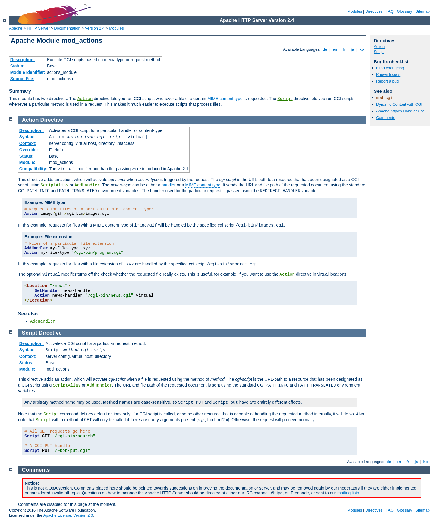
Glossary (404, 11)
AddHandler (87, 185)
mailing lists (348, 492)
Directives (373, 11)
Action (85, 98)
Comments (385, 117)
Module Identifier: (28, 72)
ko (361, 49)
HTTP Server (38, 28)
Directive (51, 120)
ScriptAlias (54, 185)
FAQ (390, 11)
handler (169, 185)
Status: (17, 66)
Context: (27, 143)
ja (352, 49)
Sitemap (422, 11)
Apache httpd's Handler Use (400, 111)
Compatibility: (33, 168)
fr (344, 49)
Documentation (67, 28)
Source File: (22, 78)
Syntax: (27, 136)
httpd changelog (390, 68)
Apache (15, 28)
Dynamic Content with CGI (399, 104)
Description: (22, 59)
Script (284, 98)
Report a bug (387, 81)
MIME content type (225, 98)
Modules (354, 11)
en (335, 49)
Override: (28, 149)
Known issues (388, 74)
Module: (27, 162)
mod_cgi (384, 97)
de (325, 49)
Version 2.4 (95, 28)
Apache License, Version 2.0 (68, 515)
